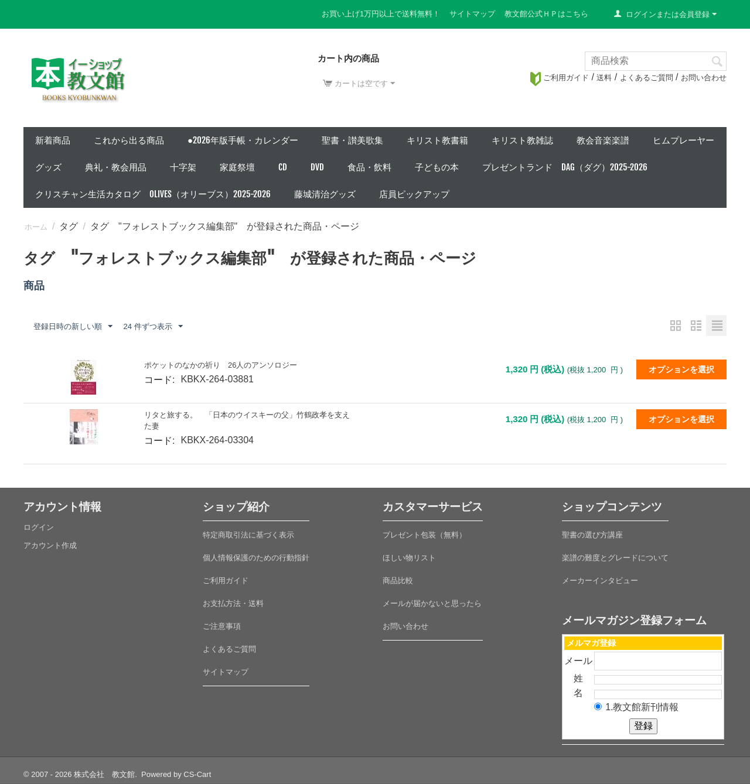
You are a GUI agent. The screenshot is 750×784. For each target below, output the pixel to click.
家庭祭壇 (237, 167)
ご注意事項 (222, 626)
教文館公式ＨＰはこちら (546, 13)
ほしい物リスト (409, 557)
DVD (317, 167)
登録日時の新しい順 (72, 327)
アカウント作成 (50, 545)
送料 (604, 77)
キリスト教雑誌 (522, 140)
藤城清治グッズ (325, 194)
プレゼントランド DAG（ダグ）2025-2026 (564, 167)
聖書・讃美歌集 (352, 140)
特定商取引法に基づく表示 (248, 534)
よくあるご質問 (646, 77)
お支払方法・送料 (233, 603)
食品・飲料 (369, 167)
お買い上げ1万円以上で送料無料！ (381, 13)
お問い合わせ (704, 77)
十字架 (183, 167)
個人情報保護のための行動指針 (256, 557)
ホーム (36, 226)
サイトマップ (472, 13)
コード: (159, 380)
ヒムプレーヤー (683, 140)
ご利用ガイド (559, 77)
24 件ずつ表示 (152, 327)
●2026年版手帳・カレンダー (243, 140)
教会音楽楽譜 (603, 140)
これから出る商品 (129, 140)
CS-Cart (197, 774)
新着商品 (52, 140)
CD (282, 167)
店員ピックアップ (414, 194)
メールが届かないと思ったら (432, 603)
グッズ (48, 167)
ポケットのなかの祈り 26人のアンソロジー (220, 365)
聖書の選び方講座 (592, 534)
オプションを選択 (681, 369)
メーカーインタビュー (600, 580)
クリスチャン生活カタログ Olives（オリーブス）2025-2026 (153, 194)
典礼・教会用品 (115, 167)
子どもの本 (437, 167)
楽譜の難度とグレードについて (615, 557)
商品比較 (398, 580)
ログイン (38, 527)
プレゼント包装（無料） (424, 534)
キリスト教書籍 (437, 140)
